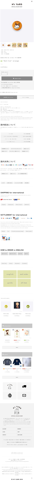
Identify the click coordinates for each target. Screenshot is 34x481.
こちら (12, 170)
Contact (10, 263)
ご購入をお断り (16, 468)
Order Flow (4, 263)
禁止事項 (26, 182)
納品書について (25, 151)
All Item (5, 52)
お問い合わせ (9, 182)
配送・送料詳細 (17, 82)
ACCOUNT (4, 428)
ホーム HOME (6, 439)
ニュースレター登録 (18, 182)
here (19, 223)
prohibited (10, 469)
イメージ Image (25, 97)
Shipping (3, 204)
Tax (8, 231)
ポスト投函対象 (18, 57)
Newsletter (17, 263)
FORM (21, 253)
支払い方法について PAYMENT (14, 439)
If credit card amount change (17, 231)
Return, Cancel (19, 204)
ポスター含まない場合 (27, 136)
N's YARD (25, 444)
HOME (2, 51)
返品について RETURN (10, 442)
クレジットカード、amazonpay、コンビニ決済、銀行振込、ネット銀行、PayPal (16, 168)
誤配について (4, 151)
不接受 (3, 471)
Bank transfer (29, 231)
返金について (13, 173)
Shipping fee (10, 204)
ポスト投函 (8, 110)
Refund (3, 231)
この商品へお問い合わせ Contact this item (8, 92)
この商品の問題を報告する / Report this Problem (10, 87)
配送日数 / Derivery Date (8, 82)
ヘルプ (3, 182)
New (5, 51)
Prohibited (24, 263)
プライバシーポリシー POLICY (11, 444)
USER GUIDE (20, 434)
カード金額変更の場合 (22, 173)
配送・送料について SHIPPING (25, 439)
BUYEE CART (13, 253)
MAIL (27, 253)
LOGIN (4, 431)
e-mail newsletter (20, 444)
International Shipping (8, 84)
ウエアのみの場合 (27, 141)
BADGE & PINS (4, 57)
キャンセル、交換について (15, 151)
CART (19, 431)
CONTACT (4, 434)
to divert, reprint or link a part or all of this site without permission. (19, 461)
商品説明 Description (8, 97)
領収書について (5, 173)
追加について (26, 148)
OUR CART (5, 253)
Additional (27, 204)
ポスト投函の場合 (27, 133)
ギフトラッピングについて (16, 148)
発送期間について (5, 148)
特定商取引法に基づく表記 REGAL (21, 442)
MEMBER (19, 428)
